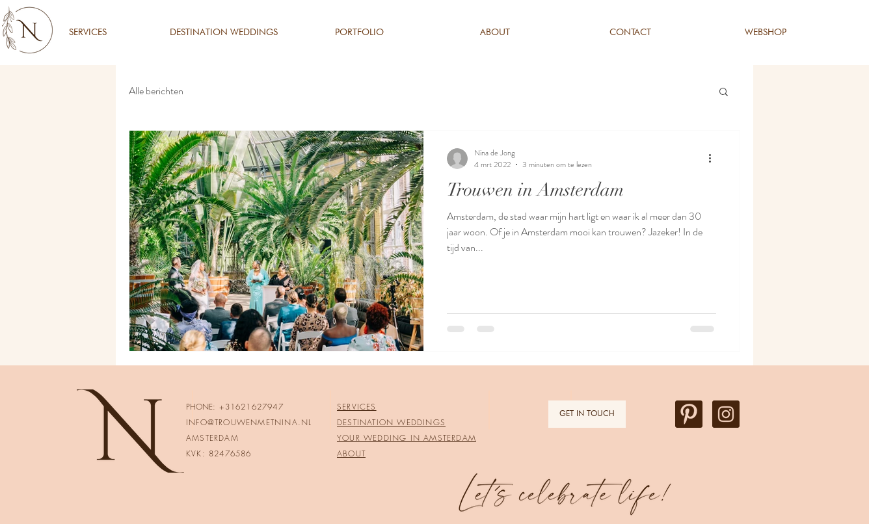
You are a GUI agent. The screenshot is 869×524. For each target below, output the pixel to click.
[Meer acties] (714, 158)
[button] (723, 92)
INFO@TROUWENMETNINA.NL (249, 422)
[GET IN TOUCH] (587, 414)
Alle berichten (156, 91)
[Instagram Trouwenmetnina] (726, 414)
